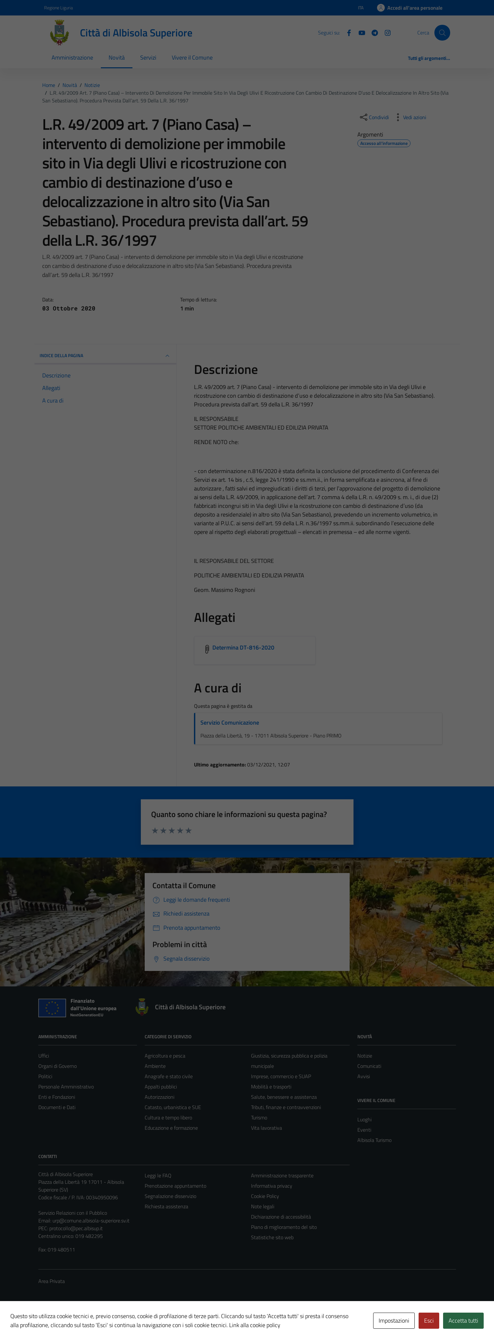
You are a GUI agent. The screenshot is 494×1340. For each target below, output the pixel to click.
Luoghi (364, 1119)
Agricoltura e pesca (165, 1056)
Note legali (262, 1206)
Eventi (364, 1130)
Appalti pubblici (161, 1086)
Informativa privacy (271, 1186)
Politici (45, 1076)
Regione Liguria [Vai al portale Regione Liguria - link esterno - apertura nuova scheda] (58, 7)
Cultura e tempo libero (168, 1117)
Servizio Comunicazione (229, 722)
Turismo (259, 1117)
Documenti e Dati (56, 1107)
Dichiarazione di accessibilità (281, 1217)
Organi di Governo (57, 1066)
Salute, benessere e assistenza (284, 1097)
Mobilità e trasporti (271, 1086)
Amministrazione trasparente (282, 1175)
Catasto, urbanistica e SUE (173, 1107)
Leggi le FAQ (158, 1175)
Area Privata (51, 1281)
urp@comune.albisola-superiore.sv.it (91, 1220)
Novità (117, 57)
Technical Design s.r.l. (82, 1321)
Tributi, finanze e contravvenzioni (286, 1107)
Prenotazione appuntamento (175, 1186)
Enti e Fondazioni (56, 1097)
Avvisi (363, 1076)
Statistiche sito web (272, 1237)
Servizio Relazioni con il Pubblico (72, 1213)
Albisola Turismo (374, 1140)
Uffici (43, 1056)
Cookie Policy (265, 1196)
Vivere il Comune (192, 57)
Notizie (364, 1056)
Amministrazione (72, 57)
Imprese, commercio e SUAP (281, 1076)
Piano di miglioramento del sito (284, 1227)
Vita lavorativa (266, 1128)
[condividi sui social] (373, 117)
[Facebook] (346, 32)
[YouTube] (359, 32)
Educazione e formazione (171, 1128)
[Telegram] (372, 32)
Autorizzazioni (159, 1097)
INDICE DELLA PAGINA (105, 356)
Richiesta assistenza (166, 1206)
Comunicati (369, 1066)
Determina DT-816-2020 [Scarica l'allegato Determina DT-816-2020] (243, 647)
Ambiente (155, 1066)
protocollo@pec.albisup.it (76, 1228)
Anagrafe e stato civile (169, 1076)
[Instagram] (385, 32)
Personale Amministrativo (66, 1086)
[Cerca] (442, 32)
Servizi (148, 57)
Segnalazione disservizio (170, 1196)
